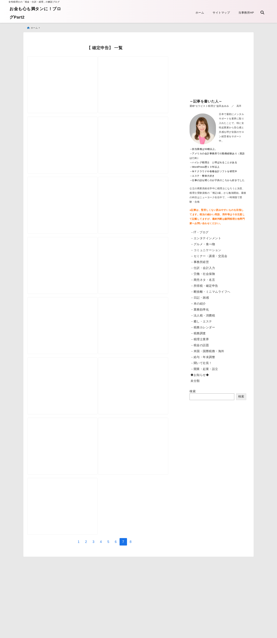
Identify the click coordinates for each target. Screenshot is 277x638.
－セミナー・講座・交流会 (208, 254)
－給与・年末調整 (202, 355)
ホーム (199, 12)
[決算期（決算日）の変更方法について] (142, 209)
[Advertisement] (217, 66)
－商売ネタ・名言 (202, 278)
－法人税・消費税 (202, 313)
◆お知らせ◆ (199, 373)
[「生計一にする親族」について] (142, 75)
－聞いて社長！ (201, 361)
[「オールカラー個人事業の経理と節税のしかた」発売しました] (142, 476)
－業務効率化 (199, 307)
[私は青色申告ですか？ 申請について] (65, 476)
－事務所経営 (199, 260)
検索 (193, 389)
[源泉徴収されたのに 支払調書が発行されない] (142, 142)
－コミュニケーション (205, 248)
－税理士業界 (199, 337)
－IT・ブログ (199, 230)
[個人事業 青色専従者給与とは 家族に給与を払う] (65, 142)
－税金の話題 (199, 343)
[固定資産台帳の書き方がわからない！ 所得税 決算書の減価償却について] (142, 275)
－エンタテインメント (205, 236)
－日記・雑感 (199, 296)
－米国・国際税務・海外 (207, 349)
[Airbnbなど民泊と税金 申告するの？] (65, 275)
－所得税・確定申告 (204, 284)
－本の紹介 (198, 301)
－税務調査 (198, 331)
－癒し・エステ (201, 319)
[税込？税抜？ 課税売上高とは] (142, 342)
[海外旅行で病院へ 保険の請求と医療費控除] (65, 209)
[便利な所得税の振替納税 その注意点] (65, 409)
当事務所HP (246, 12)
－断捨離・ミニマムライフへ (210, 290)
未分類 (195, 379)
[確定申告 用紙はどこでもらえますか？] (142, 409)
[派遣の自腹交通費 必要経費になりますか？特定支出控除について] (65, 342)
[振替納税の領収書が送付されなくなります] (65, 75)
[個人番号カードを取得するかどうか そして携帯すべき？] (65, 543)
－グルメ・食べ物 (202, 242)
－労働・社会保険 (202, 272)
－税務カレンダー (202, 325)
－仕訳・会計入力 (202, 266)
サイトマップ (221, 12)
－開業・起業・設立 (204, 367)
